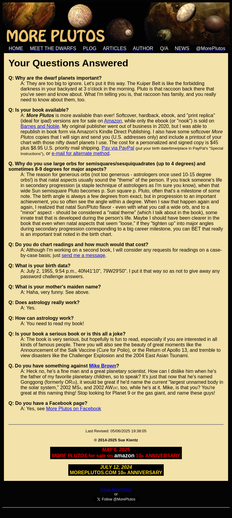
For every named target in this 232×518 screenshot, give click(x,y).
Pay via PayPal (118, 148)
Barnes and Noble (40, 126)
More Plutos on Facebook (73, 408)
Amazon (113, 120)
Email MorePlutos (116, 489)
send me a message (83, 255)
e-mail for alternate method (80, 153)
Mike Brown (102, 365)
